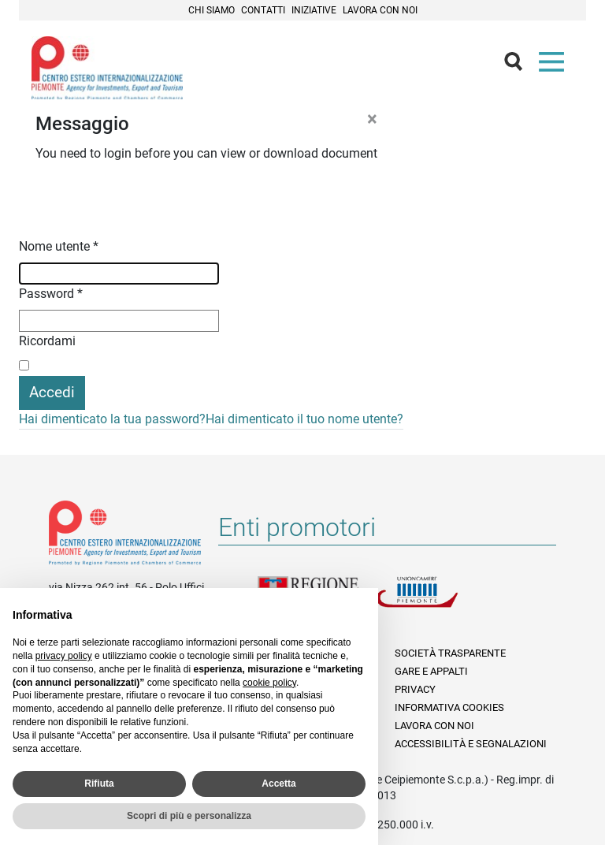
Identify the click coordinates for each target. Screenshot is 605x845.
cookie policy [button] (269, 682)
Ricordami (47, 340)
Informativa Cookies (449, 707)
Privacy (415, 689)
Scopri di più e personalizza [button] (189, 815)
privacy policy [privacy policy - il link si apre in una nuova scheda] (63, 655)
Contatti (263, 10)
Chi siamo (211, 10)
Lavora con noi (380, 10)
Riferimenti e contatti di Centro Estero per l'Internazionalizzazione (125, 536)
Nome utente (58, 246)
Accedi (52, 392)
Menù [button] (554, 65)
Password (51, 293)
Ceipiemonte (107, 67)
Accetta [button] (278, 783)
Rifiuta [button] (98, 783)
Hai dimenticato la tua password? (112, 418)
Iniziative (313, 10)
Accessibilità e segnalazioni (471, 744)
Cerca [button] (520, 65)
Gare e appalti (431, 671)
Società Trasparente (450, 653)
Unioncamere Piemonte (435, 601)
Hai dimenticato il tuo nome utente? (304, 418)
